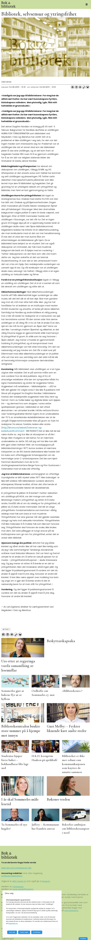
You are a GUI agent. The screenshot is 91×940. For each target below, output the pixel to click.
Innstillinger (83, 938)
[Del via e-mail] (80, 87)
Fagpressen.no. (13, 923)
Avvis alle (12, 932)
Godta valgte (24, 932)
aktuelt (6, 629)
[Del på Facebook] (72, 87)
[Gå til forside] (41, 4)
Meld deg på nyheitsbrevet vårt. (16, 868)
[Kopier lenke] (84, 87)
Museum (46, 881)
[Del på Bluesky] (87, 87)
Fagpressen (18, 886)
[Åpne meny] (86, 4)
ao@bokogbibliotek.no (11, 876)
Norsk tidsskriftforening (22, 889)
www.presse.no (71, 910)
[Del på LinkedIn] (76, 87)
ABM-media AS (19, 881)
